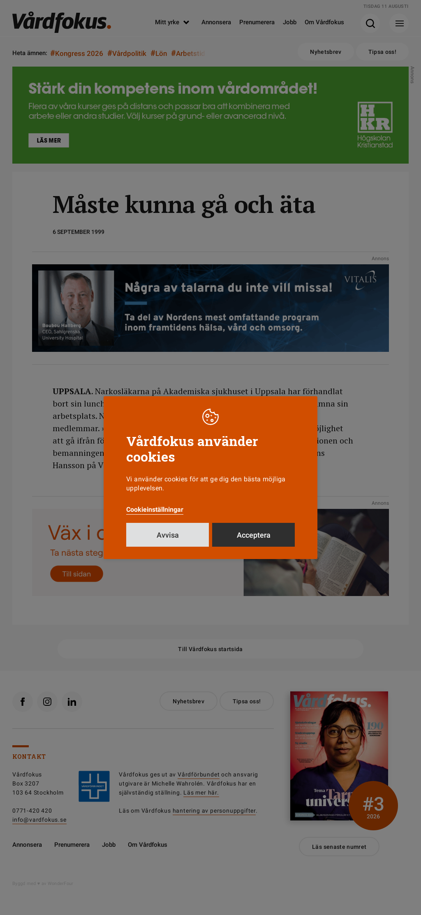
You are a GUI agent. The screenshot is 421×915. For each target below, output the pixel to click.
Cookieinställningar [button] (154, 509)
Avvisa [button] (168, 535)
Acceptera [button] (254, 535)
